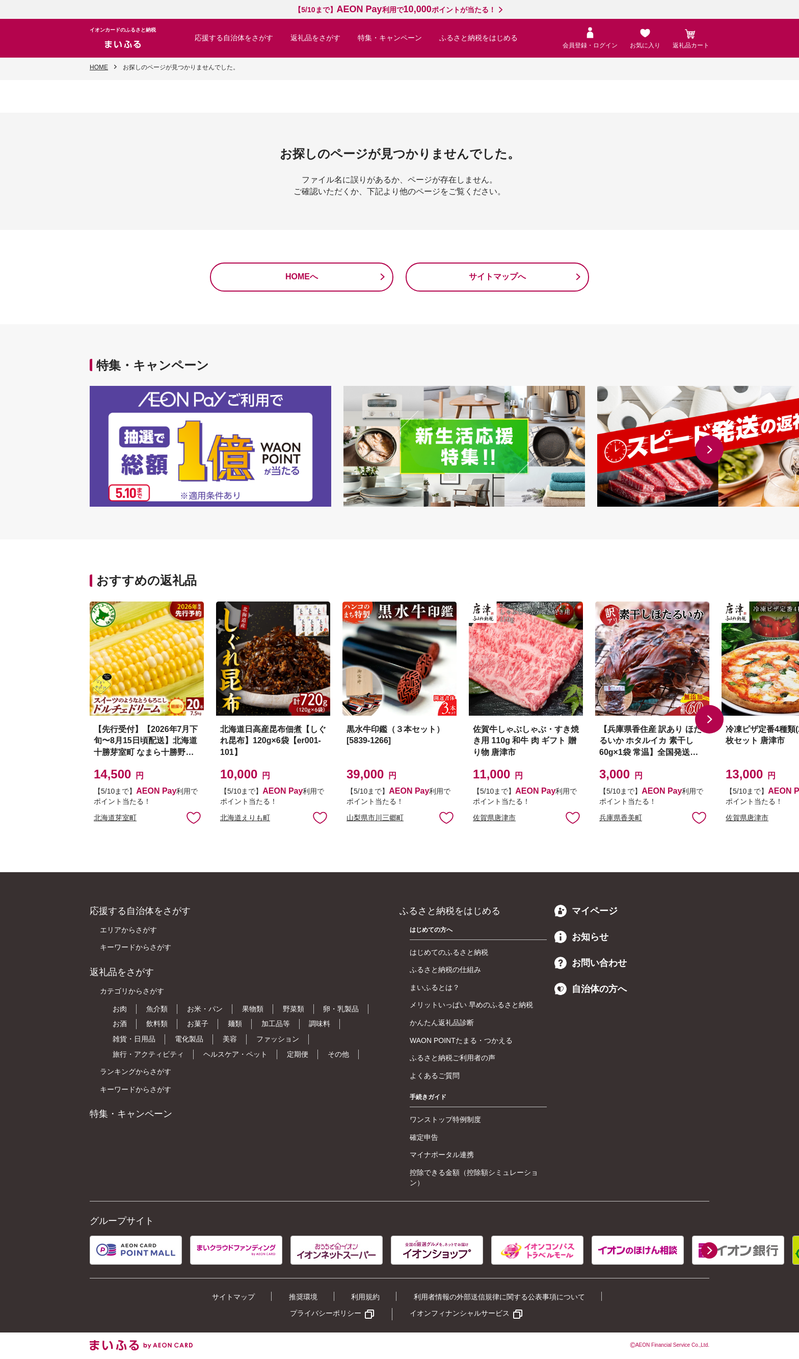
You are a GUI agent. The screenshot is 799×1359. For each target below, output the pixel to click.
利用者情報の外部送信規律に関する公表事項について (499, 1297)
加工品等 (275, 1024)
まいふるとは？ (435, 987)
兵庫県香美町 (620, 818)
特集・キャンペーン (390, 38)
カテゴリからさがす (132, 991)
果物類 (252, 1009)
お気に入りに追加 (193, 817)
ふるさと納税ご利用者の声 (452, 1058)
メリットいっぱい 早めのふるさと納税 (471, 1005)
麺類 (235, 1024)
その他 (338, 1054)
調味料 (319, 1024)
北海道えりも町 (245, 818)
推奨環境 (303, 1297)
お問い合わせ (590, 963)
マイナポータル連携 (442, 1155)
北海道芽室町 (115, 818)
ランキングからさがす (135, 1071)
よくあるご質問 (435, 1075)
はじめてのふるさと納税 (449, 952)
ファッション (277, 1039)
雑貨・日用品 (134, 1039)
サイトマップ (233, 1297)
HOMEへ (301, 276)
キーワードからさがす (135, 947)
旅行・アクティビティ (148, 1054)
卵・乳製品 (341, 1009)
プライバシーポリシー (325, 1313)
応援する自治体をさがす (234, 38)
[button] (709, 449)
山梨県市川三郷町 (375, 818)
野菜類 (293, 1009)
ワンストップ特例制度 (445, 1119)
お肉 (120, 1009)
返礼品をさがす (315, 38)
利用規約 (365, 1297)
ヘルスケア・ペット (235, 1054)
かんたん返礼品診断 (442, 1022)
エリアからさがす (128, 930)
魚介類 (157, 1009)
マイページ (586, 911)
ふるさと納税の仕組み (445, 969)
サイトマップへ (497, 276)
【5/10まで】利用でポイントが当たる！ (394, 10)
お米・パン (205, 1009)
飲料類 (157, 1024)
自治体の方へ (590, 989)
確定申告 (424, 1137)
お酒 (120, 1024)
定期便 (297, 1054)
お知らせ (581, 937)
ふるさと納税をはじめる (478, 38)
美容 (230, 1039)
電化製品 (189, 1039)
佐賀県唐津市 (494, 818)
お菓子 (197, 1024)
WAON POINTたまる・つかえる (461, 1040)
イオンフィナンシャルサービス (460, 1313)
